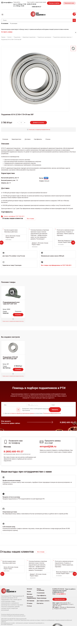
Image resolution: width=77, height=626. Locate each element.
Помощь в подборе (54, 3)
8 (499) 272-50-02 (58, 589)
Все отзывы (30, 218)
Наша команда (41, 598)
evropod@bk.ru (48, 446)
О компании (40, 593)
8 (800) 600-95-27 (13, 451)
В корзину (18, 314)
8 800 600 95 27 (36, 6)
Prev (2, 574)
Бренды (29, 594)
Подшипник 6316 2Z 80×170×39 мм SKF (10, 358)
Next (73, 243)
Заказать (55, 409)
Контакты (40, 603)
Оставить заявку (6, 32)
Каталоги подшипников (31, 597)
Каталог (29, 589)
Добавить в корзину (38, 122)
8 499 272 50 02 (31, 4)
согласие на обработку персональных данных (22, 413)
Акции (29, 591)
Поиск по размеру (40, 589)
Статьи (29, 606)
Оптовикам (30, 600)
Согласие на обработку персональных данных (13, 616)
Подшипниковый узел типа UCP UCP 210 (11, 303)
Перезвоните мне (69, 3)
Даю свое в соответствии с (33, 413)
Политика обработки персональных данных (12, 614)
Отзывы (29, 603)
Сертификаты (41, 595)
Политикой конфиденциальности (52, 413)
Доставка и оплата (43, 600)
